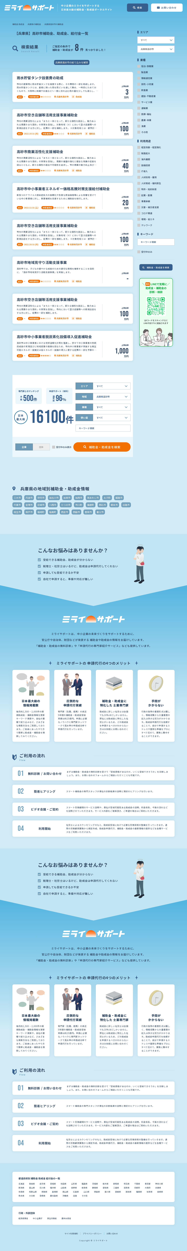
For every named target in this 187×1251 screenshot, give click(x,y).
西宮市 (64, 512)
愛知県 (105, 1187)
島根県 (55, 1191)
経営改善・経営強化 (151, 147)
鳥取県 (44, 1191)
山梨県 (63, 1187)
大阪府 (147, 1187)
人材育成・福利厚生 (151, 183)
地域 (84, 396)
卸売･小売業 (147, 84)
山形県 (74, 1183)
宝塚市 (29, 505)
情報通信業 (146, 78)
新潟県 (21, 1187)
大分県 (32, 1195)
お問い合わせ (112, 1233)
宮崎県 (42, 1195)
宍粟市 (17, 505)
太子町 (107, 497)
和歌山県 (33, 1191)
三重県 (116, 1187)
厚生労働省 (52, 1218)
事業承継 (145, 201)
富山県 (32, 1187)
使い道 (84, 417)
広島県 (76, 1191)
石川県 (42, 1187)
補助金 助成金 (18, 24)
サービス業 (146, 102)
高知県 (128, 1191)
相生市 (17, 512)
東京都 (147, 1183)
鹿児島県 (54, 1195)
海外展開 (145, 159)
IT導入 (144, 171)
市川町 (78, 505)
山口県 (86, 1191)
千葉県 (137, 1183)
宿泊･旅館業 (147, 66)
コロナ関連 (146, 213)
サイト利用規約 (71, 1233)
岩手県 (42, 1183)
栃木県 (105, 1183)
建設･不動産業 (148, 96)
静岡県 (95, 1187)
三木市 (17, 497)
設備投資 (145, 165)
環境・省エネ (147, 219)
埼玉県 (126, 1183)
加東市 (66, 497)
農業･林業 (146, 120)
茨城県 (95, 1183)
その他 (144, 132)
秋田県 (63, 1183)
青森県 (32, 1183)
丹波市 (29, 497)
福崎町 (40, 512)
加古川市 (54, 497)
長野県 (74, 1187)
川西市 (52, 505)
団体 (41, 447)
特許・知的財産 (149, 189)
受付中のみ (146, 251)
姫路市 (118, 497)
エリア (84, 386)
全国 (75, 1195)
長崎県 (160, 1191)
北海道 (21, 1183)
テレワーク (146, 225)
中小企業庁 (37, 1218)
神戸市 (29, 512)
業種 (84, 407)
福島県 (84, 1183)
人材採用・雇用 (149, 177)
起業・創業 (146, 195)
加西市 (78, 497)
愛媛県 (118, 1191)
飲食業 (144, 90)
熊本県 (21, 1195)
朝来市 (114, 505)
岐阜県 (84, 1187)
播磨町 (90, 505)
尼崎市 (40, 505)
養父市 (100, 512)
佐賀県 (149, 1191)
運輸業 (144, 108)
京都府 (137, 1187)
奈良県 (21, 1191)
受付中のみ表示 (63, 447)
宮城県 (53, 1183)
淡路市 (126, 505)
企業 (24, 447)
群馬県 (116, 1183)
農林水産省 (66, 1218)
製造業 (144, 72)
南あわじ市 (93, 497)
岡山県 (65, 1191)
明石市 (102, 505)
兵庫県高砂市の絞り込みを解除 (71, 62)
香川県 (107, 1191)
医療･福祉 (146, 114)
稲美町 (52, 512)
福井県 (53, 1187)
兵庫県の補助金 (34, 24)
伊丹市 (40, 497)
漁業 (143, 126)
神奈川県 (159, 1183)
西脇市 (76, 512)
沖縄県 (65, 1195)
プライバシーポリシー (92, 1233)
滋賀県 (126, 1187)
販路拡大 (145, 153)
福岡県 (139, 1191)
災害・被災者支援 (150, 207)
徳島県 (97, 1191)
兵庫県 (158, 1187)
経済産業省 (23, 1218)
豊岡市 (88, 512)
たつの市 (65, 505)
